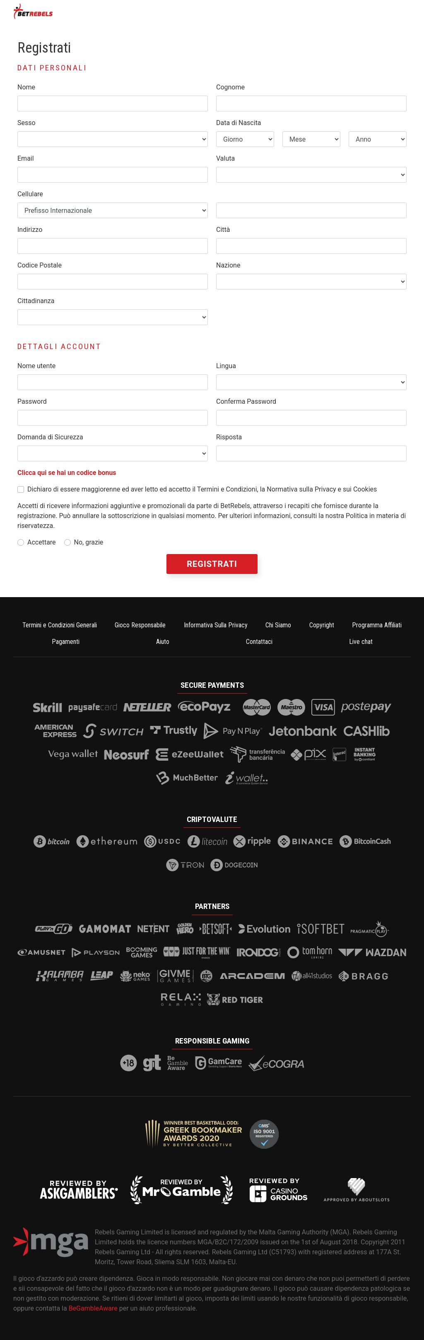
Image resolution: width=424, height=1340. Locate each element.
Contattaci (259, 642)
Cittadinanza (35, 301)
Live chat (361, 642)
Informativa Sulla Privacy (216, 625)
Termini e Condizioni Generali (59, 625)
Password (32, 401)
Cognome (230, 87)
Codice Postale (39, 265)
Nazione (228, 265)
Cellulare (30, 194)
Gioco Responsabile (140, 625)
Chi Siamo (278, 625)
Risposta (229, 437)
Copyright (321, 625)
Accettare (41, 542)
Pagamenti (66, 642)
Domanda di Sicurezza (50, 437)
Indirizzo (29, 230)
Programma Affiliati (377, 625)
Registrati (212, 564)
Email (25, 158)
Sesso (26, 123)
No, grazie (89, 542)
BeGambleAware (93, 1308)
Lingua (226, 366)
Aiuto (162, 642)
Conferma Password (246, 401)
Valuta (225, 158)
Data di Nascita (238, 123)
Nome (26, 87)
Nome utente (36, 366)
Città (223, 230)
